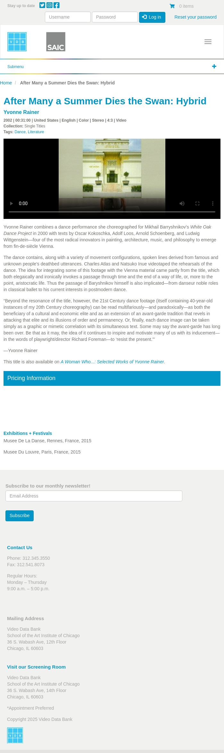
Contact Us (19, 547)
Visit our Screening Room (36, 667)
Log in (151, 17)
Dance (20, 132)
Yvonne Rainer (21, 112)
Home (6, 82)
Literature (36, 132)
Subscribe (19, 515)
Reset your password (195, 17)
